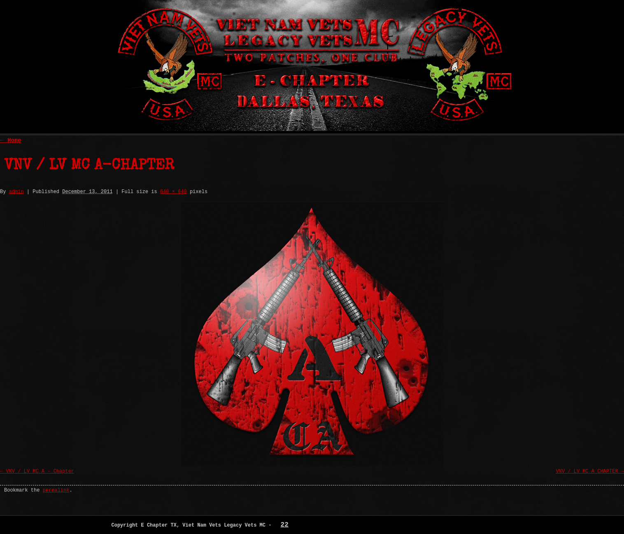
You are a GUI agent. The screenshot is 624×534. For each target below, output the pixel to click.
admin (16, 192)
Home (10, 140)
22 (285, 525)
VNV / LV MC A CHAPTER (587, 471)
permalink (56, 490)
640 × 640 (173, 192)
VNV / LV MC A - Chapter (40, 471)
